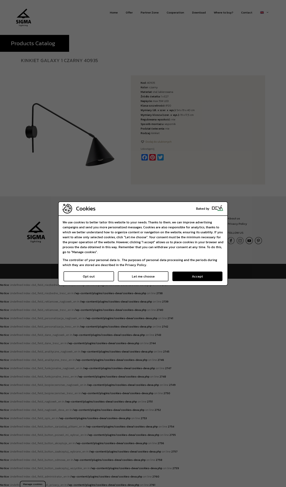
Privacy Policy (135, 264)
